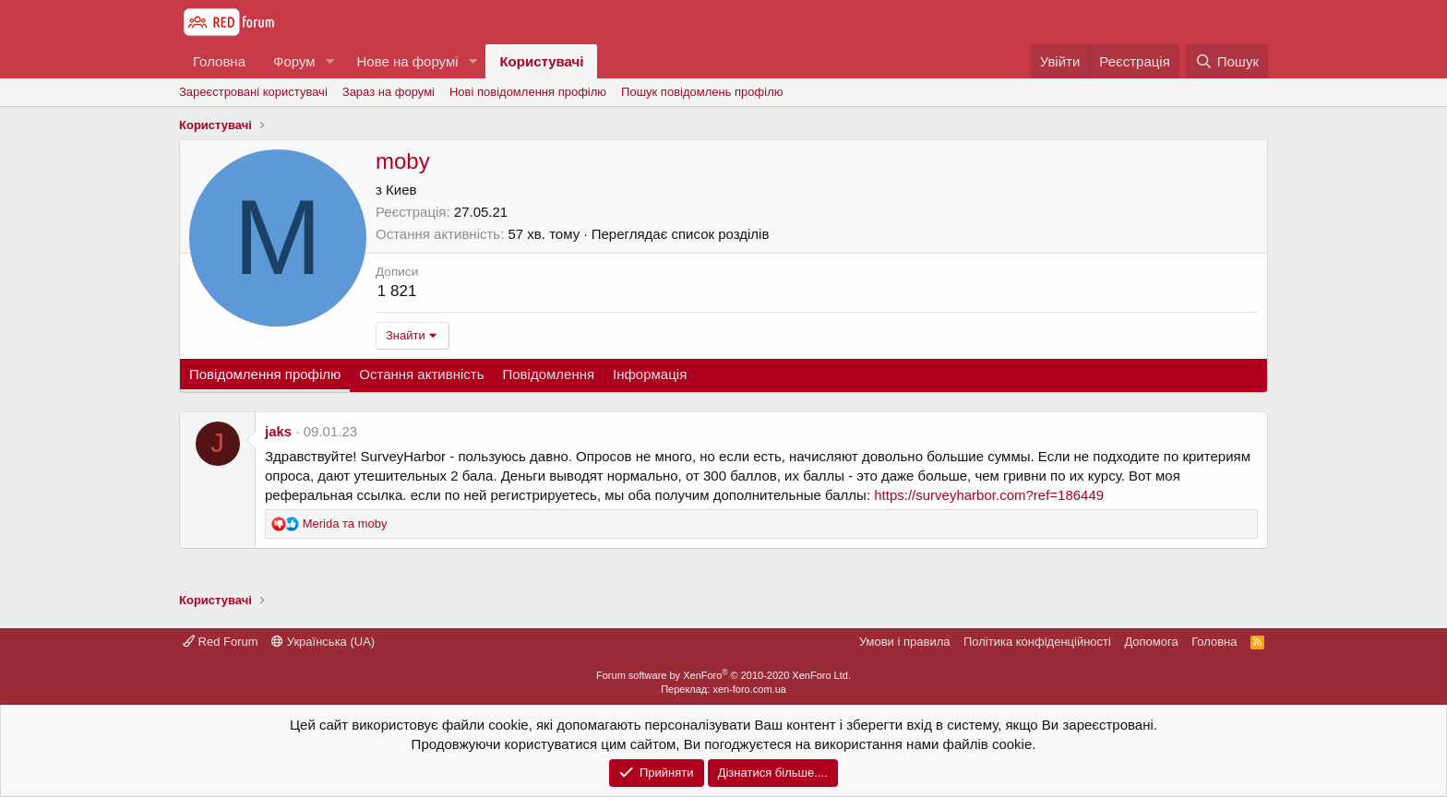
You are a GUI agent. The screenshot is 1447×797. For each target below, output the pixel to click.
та (345, 523)
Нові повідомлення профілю (527, 92)
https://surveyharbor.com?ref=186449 (989, 495)
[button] (329, 61)
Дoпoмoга (1151, 641)
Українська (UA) (323, 641)
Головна (219, 61)
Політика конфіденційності (1037, 641)
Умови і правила (905, 641)
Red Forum (220, 641)
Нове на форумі (407, 61)
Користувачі (541, 61)
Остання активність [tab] (421, 374)
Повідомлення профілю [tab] (265, 374)
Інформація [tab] (650, 374)
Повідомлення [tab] (548, 374)
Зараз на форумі (388, 92)
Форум (294, 61)
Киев (401, 189)
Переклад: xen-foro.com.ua (723, 689)
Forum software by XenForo (723, 675)
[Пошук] (1227, 61)
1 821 (397, 291)
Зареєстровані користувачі (253, 92)
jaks (278, 431)
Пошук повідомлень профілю (702, 92)
